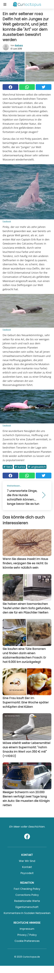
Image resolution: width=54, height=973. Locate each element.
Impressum (27, 929)
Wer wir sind (27, 861)
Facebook (7, 221)
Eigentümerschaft (27, 907)
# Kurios (20, 467)
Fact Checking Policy (27, 889)
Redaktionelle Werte (27, 901)
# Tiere (7, 467)
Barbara (19, 45)
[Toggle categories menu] (5, 4)
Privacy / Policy (27, 935)
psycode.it (27, 873)
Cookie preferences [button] (27, 941)
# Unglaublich (37, 467)
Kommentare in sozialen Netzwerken (27, 913)
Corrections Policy (27, 895)
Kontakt (27, 867)
